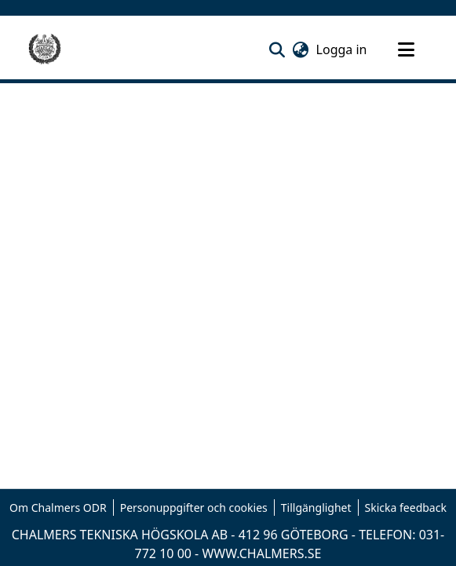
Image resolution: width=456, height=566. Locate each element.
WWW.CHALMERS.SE (261, 553)
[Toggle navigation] (407, 49)
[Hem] (44, 49)
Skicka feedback (406, 507)
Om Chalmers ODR (58, 507)
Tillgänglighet (316, 507)
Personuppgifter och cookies (194, 507)
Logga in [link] (342, 49)
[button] (277, 49)
